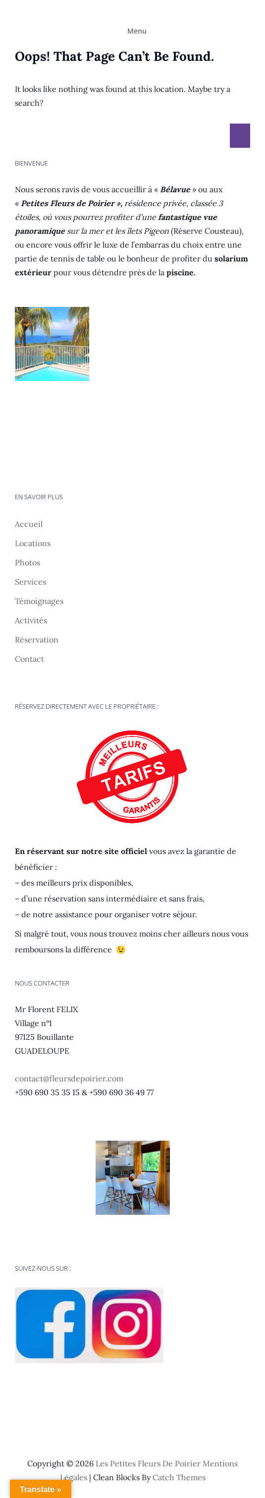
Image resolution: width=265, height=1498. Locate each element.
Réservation (36, 639)
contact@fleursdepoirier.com (69, 1078)
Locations (33, 543)
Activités (31, 620)
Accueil (29, 524)
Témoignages (39, 601)
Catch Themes (179, 1477)
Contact (29, 659)
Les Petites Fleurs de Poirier (148, 1463)
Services (30, 582)
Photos (27, 562)
